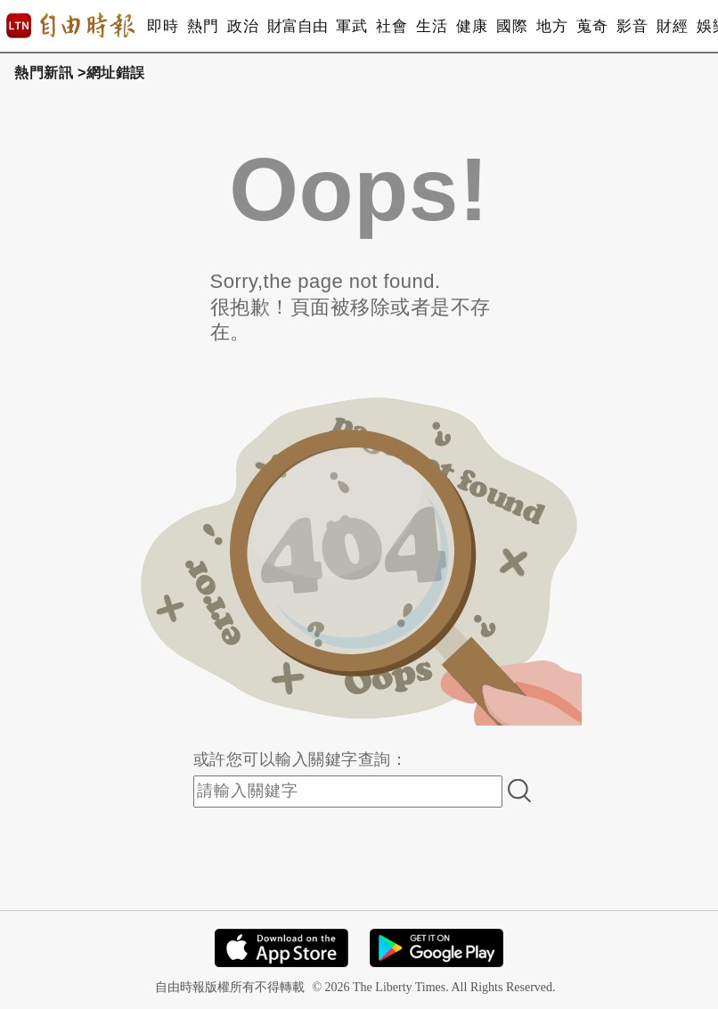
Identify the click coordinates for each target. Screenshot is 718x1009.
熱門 (202, 26)
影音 (632, 26)
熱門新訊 (43, 72)
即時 (162, 26)
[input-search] (347, 791)
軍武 (351, 26)
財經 (672, 26)
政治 (242, 26)
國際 (511, 26)
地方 (551, 26)
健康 (471, 26)
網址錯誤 (115, 72)
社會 (391, 26)
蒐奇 (592, 26)
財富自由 (297, 26)
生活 (431, 26)
